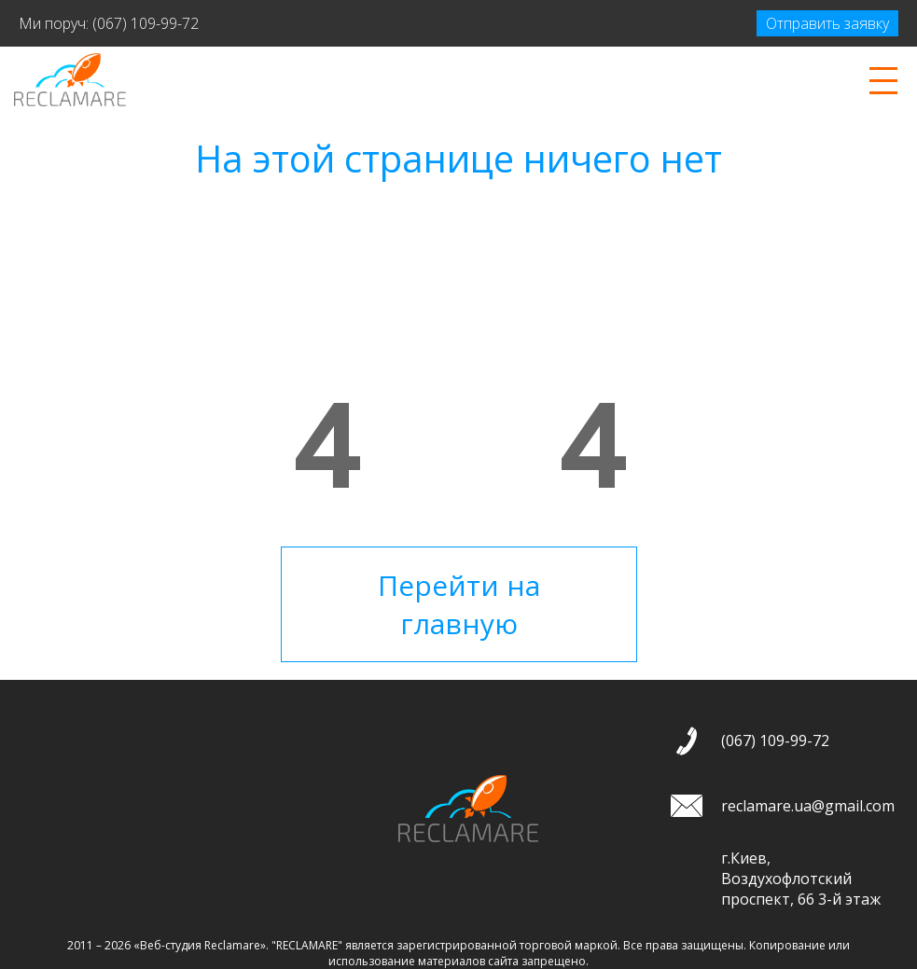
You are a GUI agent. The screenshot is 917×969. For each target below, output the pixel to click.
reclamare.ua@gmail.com (808, 806)
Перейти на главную (459, 604)
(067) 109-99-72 (145, 23)
